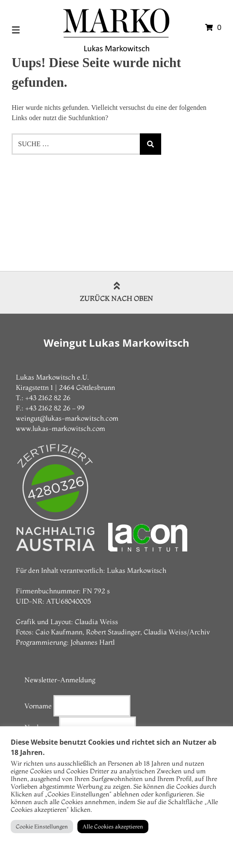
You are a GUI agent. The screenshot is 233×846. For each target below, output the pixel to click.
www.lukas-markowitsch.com (60, 428)
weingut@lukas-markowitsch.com (67, 418)
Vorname (38, 706)
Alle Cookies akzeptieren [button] (113, 826)
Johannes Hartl (93, 642)
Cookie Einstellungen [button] (42, 826)
